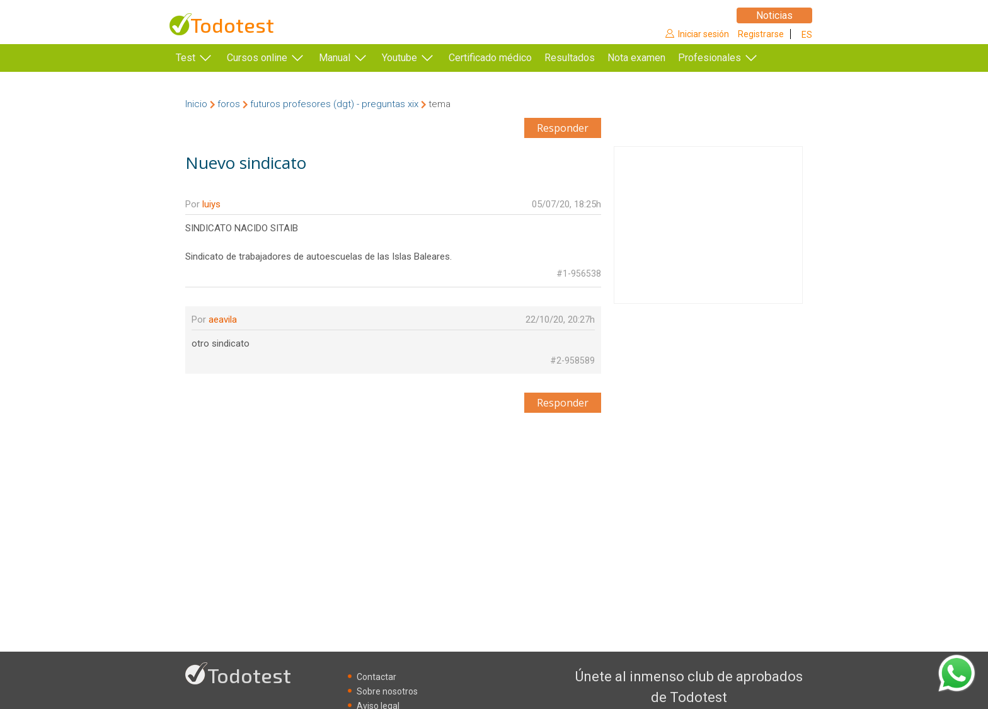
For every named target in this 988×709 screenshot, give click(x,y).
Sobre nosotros (387, 691)
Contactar (376, 677)
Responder (563, 128)
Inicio (196, 104)
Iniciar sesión (703, 34)
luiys (211, 204)
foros (228, 104)
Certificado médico (490, 58)
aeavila (223, 319)
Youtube (399, 58)
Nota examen (655, 58)
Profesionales (728, 58)
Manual (334, 58)
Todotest (232, 25)
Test (185, 58)
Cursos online (257, 58)
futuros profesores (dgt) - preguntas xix (334, 104)
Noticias (774, 15)
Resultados (588, 58)
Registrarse (761, 34)
